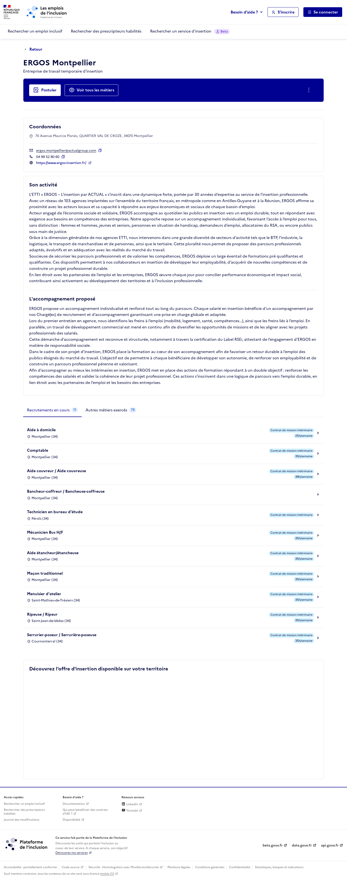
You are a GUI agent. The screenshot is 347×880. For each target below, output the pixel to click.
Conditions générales (209, 867)
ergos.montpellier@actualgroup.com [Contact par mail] (66, 150)
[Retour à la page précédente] (35, 49)
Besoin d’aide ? (244, 12)
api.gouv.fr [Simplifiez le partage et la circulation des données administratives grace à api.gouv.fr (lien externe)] (330, 845)
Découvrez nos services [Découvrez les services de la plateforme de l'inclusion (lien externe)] (71, 853)
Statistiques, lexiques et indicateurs (279, 867)
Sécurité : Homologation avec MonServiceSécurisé (123, 867)
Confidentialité (239, 867)
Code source (71, 867)
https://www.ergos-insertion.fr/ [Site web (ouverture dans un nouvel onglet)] (61, 162)
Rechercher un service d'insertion (190, 31)
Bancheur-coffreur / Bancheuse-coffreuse (66, 491)
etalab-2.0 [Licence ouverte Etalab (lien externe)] (107, 874)
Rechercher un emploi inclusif (35, 31)
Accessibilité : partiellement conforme (30, 867)
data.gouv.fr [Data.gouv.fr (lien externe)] (302, 845)
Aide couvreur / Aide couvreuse (56, 471)
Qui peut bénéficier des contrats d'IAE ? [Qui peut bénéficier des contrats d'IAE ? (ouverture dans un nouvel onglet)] (85, 812)
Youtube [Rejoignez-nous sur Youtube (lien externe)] (129, 810)
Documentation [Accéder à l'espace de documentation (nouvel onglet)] (74, 804)
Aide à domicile (41, 430)
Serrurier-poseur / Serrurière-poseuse (61, 635)
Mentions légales (178, 867)
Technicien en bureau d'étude (55, 512)
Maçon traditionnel (45, 573)
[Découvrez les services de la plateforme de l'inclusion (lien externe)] (27, 844)
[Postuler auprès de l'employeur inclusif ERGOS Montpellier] (45, 90)
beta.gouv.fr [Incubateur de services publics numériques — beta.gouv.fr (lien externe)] (273, 845)
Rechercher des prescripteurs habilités (106, 31)
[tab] (52, 410)
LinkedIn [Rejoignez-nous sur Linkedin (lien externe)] (129, 804)
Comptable (37, 450)
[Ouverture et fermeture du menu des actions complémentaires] (310, 90)
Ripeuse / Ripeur (42, 614)
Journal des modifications (21, 820)
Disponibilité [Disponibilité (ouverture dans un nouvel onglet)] (71, 820)
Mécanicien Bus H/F (45, 532)
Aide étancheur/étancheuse (53, 553)
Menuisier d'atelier (44, 594)
